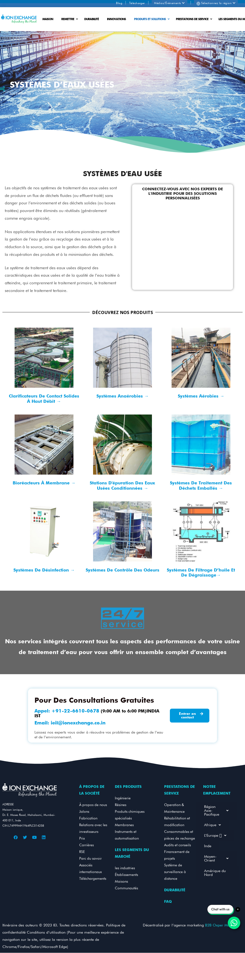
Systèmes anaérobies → (122, 395)
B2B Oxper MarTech (221, 925)
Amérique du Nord (215, 873)
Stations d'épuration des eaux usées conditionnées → (122, 485)
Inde (207, 846)
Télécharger (137, 3)
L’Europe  (215, 835)
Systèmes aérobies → (201, 395)
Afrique (212, 825)
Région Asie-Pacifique (216, 810)
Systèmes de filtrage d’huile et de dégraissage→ (201, 572)
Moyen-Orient (216, 858)
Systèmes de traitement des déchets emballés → (201, 485)
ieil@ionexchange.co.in (78, 723)
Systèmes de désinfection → (44, 569)
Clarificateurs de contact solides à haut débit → (44, 398)
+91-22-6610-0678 (75, 711)
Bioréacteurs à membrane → (44, 482)
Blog (119, 3)
